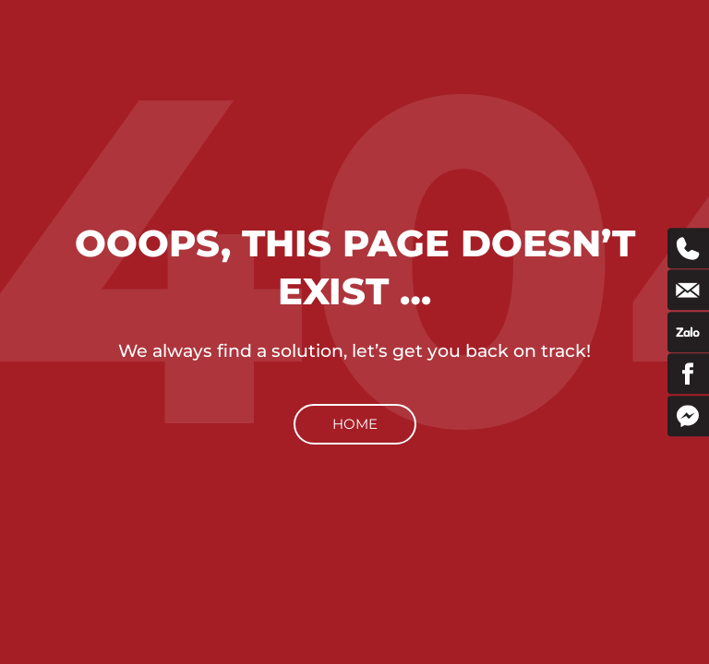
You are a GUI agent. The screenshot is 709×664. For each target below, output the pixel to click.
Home (355, 424)
